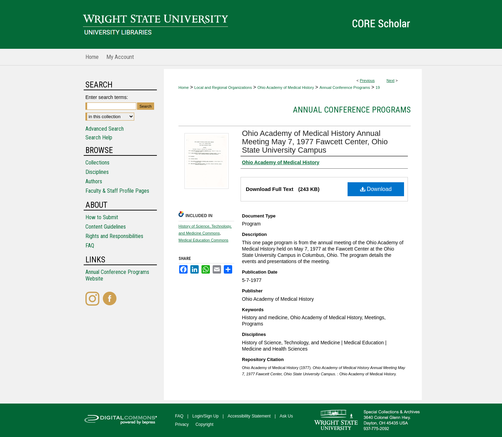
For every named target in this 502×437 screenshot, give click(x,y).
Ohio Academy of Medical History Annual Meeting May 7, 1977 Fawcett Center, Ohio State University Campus (315, 141)
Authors (93, 181)
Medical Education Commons (203, 240)
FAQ (89, 245)
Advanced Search (104, 128)
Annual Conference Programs (344, 87)
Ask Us (286, 416)
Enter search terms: (106, 97)
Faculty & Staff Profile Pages (117, 190)
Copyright (204, 424)
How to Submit (101, 217)
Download (376, 189)
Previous (367, 80)
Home (183, 87)
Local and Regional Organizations (223, 87)
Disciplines (97, 172)
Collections (97, 162)
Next (391, 80)
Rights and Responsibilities (114, 236)
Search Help (98, 137)
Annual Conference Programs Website (117, 275)
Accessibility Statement (249, 416)
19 (377, 87)
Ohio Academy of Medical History (285, 87)
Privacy (182, 424)
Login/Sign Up (205, 416)
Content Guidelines (105, 226)
